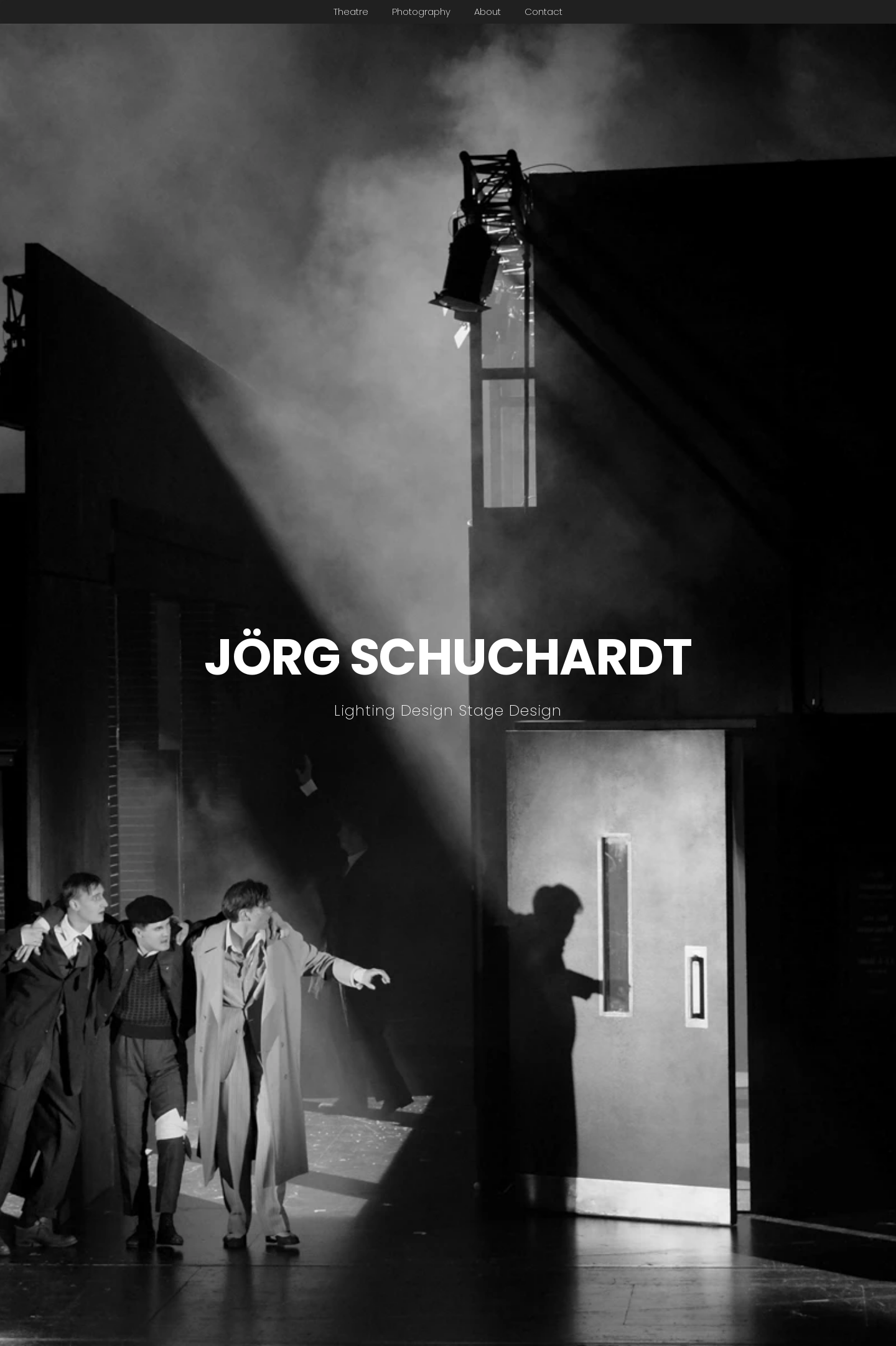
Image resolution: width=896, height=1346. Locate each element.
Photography (421, 11)
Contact (543, 11)
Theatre (351, 11)
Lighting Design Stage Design (448, 710)
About (487, 11)
